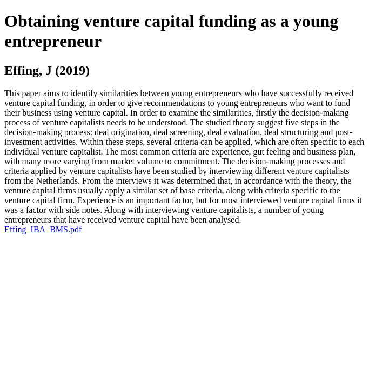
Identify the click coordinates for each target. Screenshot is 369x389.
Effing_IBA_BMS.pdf (43, 229)
